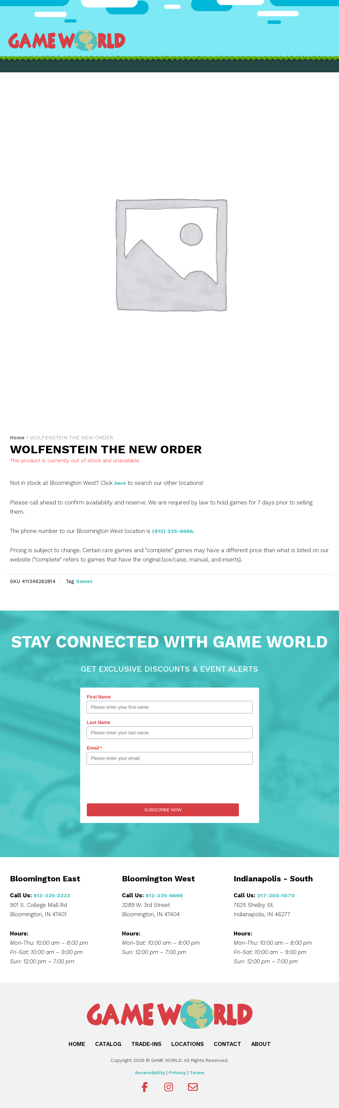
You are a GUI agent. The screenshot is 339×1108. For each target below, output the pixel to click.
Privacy (177, 1071)
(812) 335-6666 (174, 530)
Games (85, 581)
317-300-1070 (276, 894)
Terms (197, 1071)
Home (17, 437)
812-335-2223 (52, 894)
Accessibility (150, 1071)
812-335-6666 (165, 894)
